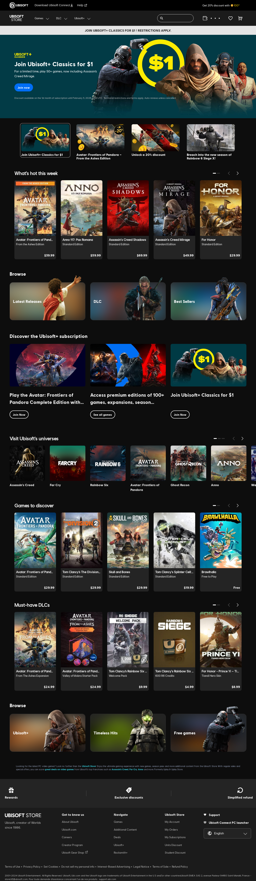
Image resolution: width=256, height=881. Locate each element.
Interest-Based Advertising (114, 866)
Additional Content (125, 829)
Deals (117, 837)
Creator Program (72, 845)
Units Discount (173, 845)
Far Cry (133, 769)
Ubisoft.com (69, 829)
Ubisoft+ (119, 845)
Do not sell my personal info (77, 866)
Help (82, 5)
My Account (172, 821)
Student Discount (175, 852)
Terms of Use (12, 866)
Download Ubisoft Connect (54, 5)
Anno (140, 769)
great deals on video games (59, 769)
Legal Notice (141, 866)
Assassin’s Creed (120, 769)
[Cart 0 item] (240, 18)
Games (118, 821)
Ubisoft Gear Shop (75, 852)
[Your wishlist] (230, 18)
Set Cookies (51, 866)
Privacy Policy (31, 866)
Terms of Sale (160, 866)
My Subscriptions (175, 837)
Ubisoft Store (89, 766)
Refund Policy (180, 866)
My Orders (171, 829)
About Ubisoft (70, 821)
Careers (67, 837)
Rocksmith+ (121, 852)
